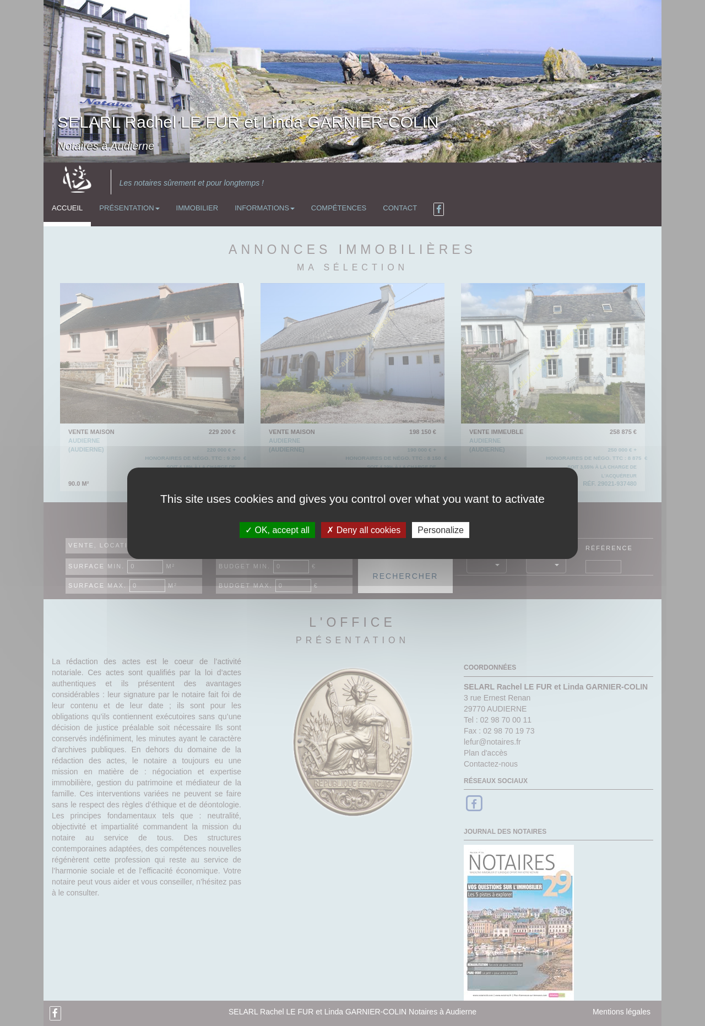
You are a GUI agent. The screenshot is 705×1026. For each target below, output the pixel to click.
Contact (400, 208)
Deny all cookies (363, 529)
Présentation (129, 208)
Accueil (67, 208)
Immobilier (197, 208)
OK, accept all (277, 529)
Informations (265, 208)
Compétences (338, 208)
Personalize (440, 529)
